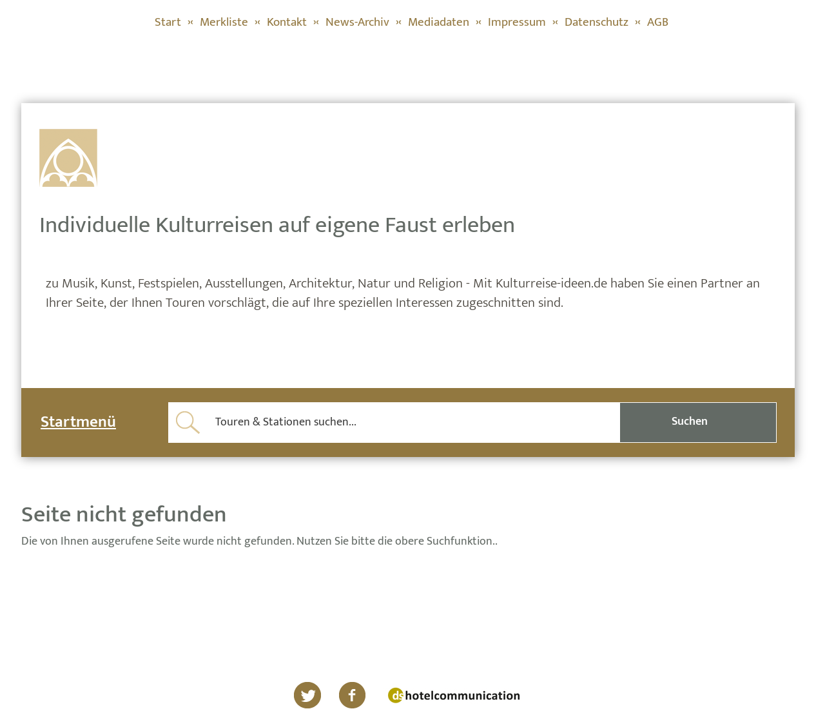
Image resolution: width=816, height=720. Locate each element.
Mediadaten (438, 22)
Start (168, 22)
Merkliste (224, 22)
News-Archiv (357, 22)
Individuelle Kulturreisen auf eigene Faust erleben (277, 225)
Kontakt (287, 22)
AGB (657, 22)
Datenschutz (596, 22)
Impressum (517, 22)
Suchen (690, 421)
